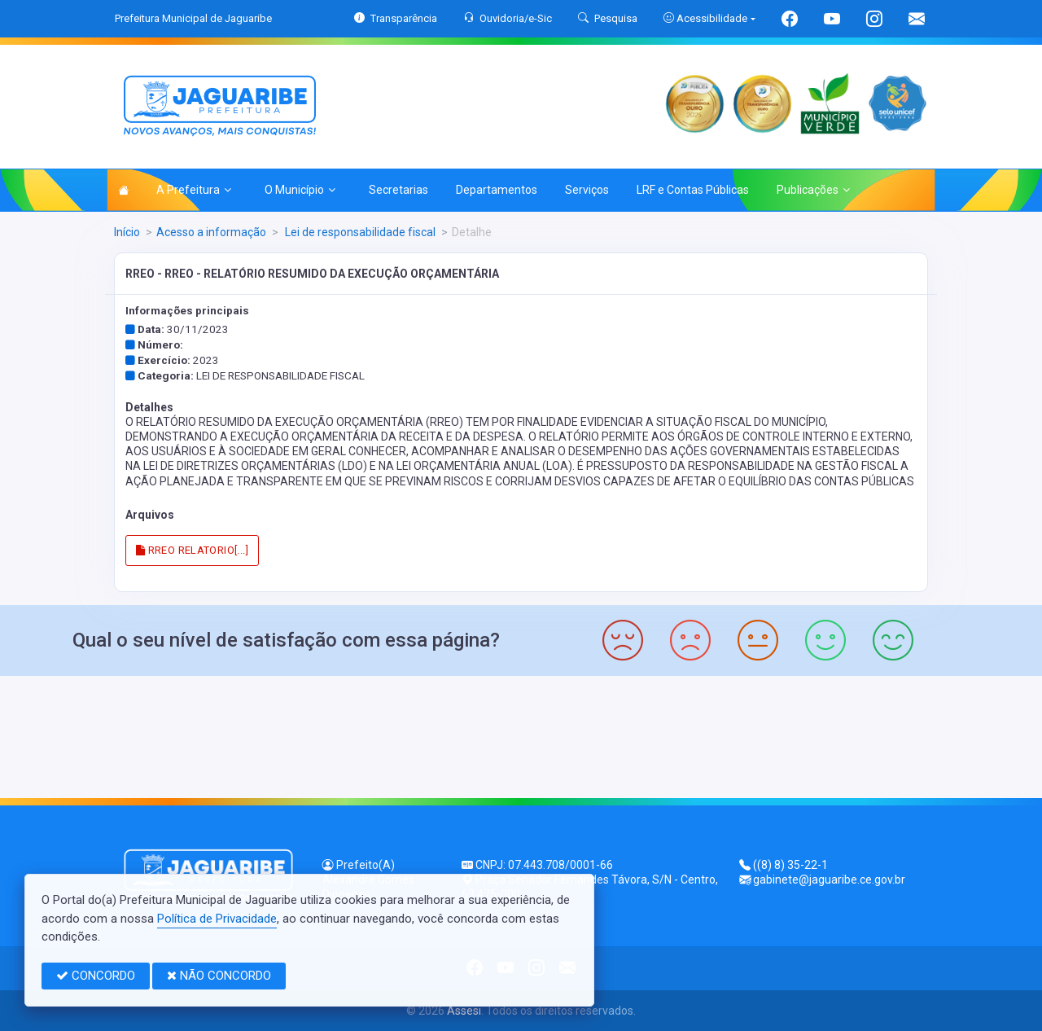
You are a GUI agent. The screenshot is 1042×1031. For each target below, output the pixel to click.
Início (127, 232)
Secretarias (398, 189)
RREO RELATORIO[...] (192, 550)
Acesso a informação (211, 232)
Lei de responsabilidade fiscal (359, 232)
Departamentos (496, 189)
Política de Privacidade (217, 918)
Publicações (813, 189)
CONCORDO (95, 975)
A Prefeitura (193, 189)
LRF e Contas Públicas (693, 189)
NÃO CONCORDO (219, 975)
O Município (300, 189)
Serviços (587, 189)
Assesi (464, 1010)
